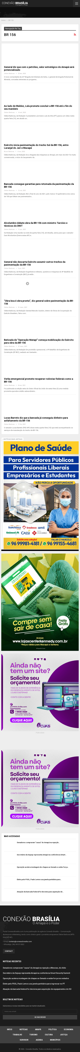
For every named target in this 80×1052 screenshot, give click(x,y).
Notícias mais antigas (12, 439)
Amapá (38, 1029)
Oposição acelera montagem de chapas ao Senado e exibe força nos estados (36, 978)
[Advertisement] (48, 13)
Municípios (55, 1040)
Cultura (49, 1035)
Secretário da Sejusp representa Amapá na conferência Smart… (41, 855)
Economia (68, 1029)
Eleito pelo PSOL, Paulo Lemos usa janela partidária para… (39, 879)
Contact (9, 951)
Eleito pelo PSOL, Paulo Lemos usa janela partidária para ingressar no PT (34, 984)
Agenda (39, 1040)
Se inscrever (40, 1017)
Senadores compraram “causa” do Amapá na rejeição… (38, 842)
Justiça (63, 1035)
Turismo (33, 1035)
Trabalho (17, 1035)
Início (9, 1029)
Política (52, 1029)
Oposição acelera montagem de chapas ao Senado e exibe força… (43, 867)
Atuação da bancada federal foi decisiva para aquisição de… (40, 892)
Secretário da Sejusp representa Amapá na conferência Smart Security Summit (36, 973)
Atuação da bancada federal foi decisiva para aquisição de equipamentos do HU (37, 989)
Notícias (24, 1029)
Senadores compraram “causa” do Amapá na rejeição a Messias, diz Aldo (34, 968)
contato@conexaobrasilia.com (20, 941)
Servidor (24, 1040)
